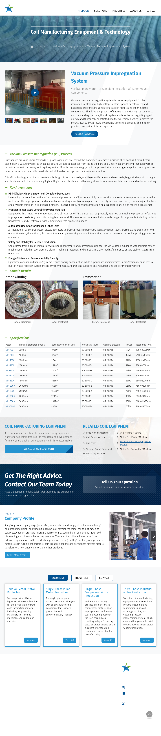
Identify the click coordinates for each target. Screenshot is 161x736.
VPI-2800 (10, 396)
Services (104, 577)
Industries (81, 577)
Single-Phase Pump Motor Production (58, 590)
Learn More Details (17, 555)
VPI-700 (9, 350)
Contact (151, 10)
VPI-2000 (10, 386)
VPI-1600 (10, 375)
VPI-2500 (10, 391)
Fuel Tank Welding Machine (62, 674)
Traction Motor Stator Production (21, 590)
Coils (51, 693)
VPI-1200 (10, 365)
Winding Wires (56, 688)
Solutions (58, 577)
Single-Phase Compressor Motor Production (96, 592)
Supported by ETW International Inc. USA (80, 731)
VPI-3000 (10, 401)
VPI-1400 (10, 370)
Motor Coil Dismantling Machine (136, 449)
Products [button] (83, 10)
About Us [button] (136, 10)
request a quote (85, 133)
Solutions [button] (100, 10)
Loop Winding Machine (97, 433)
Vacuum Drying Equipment (99, 449)
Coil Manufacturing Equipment (68, 46)
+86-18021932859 (135, 697)
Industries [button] (118, 10)
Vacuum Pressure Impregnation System (135, 443)
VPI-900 (10, 355)
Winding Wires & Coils (62, 682)
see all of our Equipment (39, 448)
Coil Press (91, 443)
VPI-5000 (10, 406)
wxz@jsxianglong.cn (136, 687)
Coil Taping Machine (96, 437)
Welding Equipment (61, 663)
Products (44, 46)
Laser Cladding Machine (60, 669)
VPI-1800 (10, 380)
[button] (130, 556)
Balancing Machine (95, 453)
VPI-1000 (10, 360)
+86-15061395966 (135, 693)
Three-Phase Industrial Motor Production (137, 590)
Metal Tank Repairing (93, 710)
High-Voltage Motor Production (98, 700)
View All (31, 640)
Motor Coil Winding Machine (134, 437)
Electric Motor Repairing (94, 705)
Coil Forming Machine (130, 433)
